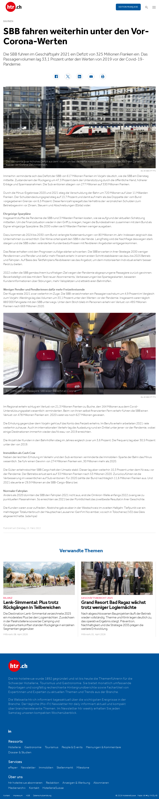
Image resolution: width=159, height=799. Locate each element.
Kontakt (34, 788)
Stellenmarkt (65, 767)
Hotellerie (14, 747)
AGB (28, 795)
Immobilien (46, 767)
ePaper (13, 767)
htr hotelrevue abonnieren (25, 782)
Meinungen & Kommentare (103, 747)
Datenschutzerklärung (42, 795)
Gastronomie (32, 747)
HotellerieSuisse (53, 788)
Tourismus (51, 747)
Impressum (18, 795)
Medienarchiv (17, 788)
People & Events (72, 747)
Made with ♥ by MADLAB (147, 795)
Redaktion (52, 782)
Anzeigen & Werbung (76, 782)
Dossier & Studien (20, 752)
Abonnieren (101, 782)
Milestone (83, 767)
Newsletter (28, 767)
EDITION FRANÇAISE (128, 7)
